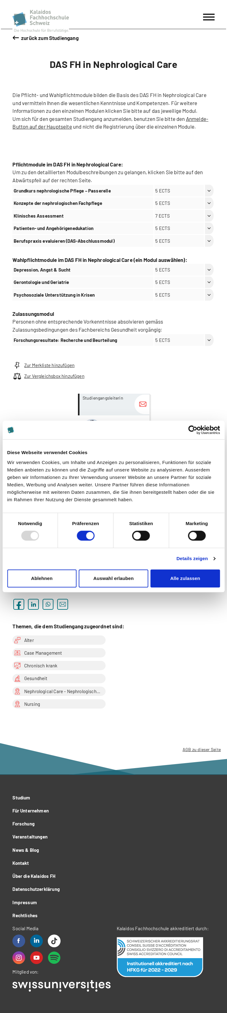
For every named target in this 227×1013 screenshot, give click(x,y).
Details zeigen (192, 558)
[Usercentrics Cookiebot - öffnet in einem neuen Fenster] (193, 430)
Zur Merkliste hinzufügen (43, 365)
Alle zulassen (185, 578)
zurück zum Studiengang (50, 38)
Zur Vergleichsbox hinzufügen (48, 376)
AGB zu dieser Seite (202, 749)
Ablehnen (41, 578)
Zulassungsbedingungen (40, 329)
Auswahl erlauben (113, 578)
